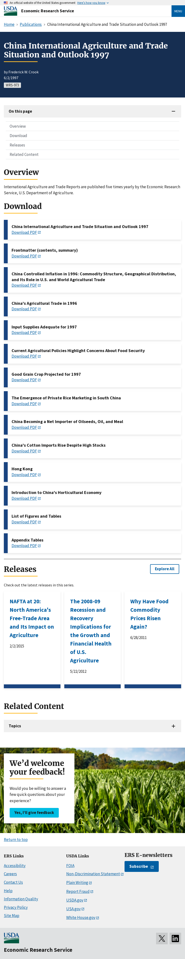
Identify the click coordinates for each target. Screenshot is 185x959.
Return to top (16, 839)
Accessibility (15, 865)
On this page (20, 111)
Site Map (11, 915)
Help (8, 890)
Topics (15, 726)
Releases (17, 145)
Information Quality (21, 899)
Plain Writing (77, 882)
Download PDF (24, 232)
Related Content (24, 154)
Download (18, 135)
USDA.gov (74, 900)
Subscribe (138, 866)
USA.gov (73, 908)
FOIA (70, 865)
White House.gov (80, 917)
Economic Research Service (47, 11)
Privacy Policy (16, 907)
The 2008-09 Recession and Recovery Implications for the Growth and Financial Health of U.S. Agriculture (91, 631)
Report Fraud (78, 891)
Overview (18, 126)
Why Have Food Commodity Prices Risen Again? (149, 614)
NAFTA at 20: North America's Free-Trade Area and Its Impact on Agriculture (32, 618)
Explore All (164, 568)
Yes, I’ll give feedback (34, 812)
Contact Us (13, 882)
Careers (10, 873)
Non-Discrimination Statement (93, 873)
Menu (178, 11)
